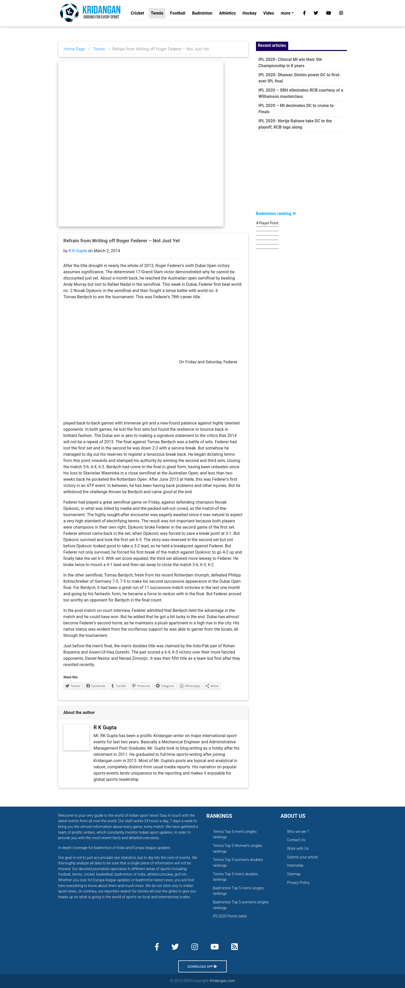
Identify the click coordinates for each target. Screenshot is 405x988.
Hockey (249, 14)
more (285, 14)
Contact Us (296, 840)
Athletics (227, 14)
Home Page (74, 49)
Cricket (137, 14)
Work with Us (298, 848)
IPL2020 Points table (230, 916)
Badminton (202, 14)
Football (177, 14)
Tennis (157, 14)
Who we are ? (298, 831)
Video (268, 14)
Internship (295, 865)
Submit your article (302, 857)
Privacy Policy (298, 883)
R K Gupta (78, 250)
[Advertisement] (301, 172)
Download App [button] (202, 966)
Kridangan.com (222, 981)
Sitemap (294, 874)
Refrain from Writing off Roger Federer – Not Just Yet (121, 241)
